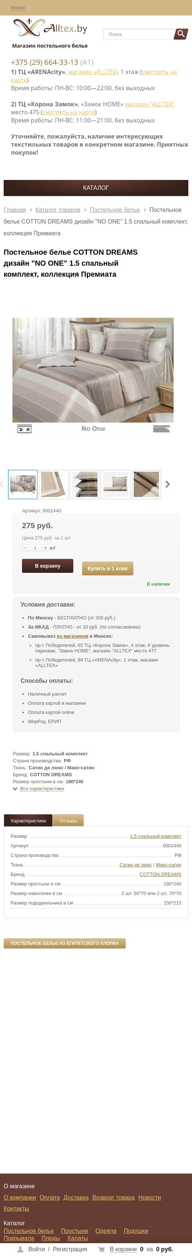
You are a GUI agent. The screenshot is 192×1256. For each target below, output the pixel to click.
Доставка (76, 1197)
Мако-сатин (168, 865)
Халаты (77, 1238)
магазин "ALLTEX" (149, 104)
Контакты (16, 1208)
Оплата (50, 1197)
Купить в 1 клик (108, 568)
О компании (20, 1197)
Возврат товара (113, 1197)
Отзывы (68, 821)
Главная (15, 210)
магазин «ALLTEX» (93, 72)
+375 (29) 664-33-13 (44, 62)
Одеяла (106, 1231)
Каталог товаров (58, 210)
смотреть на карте (69, 112)
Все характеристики (42, 788)
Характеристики (28, 821)
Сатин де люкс (135, 865)
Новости (150, 1197)
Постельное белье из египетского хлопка (65, 943)
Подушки (136, 1231)
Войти (36, 1249)
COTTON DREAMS (160, 874)
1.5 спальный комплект (155, 836)
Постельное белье (115, 210)
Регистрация (70, 1249)
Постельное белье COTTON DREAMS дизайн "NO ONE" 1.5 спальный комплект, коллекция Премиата (96, 221)
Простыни (74, 1231)
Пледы (50, 1238)
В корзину (47, 566)
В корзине (123, 1249)
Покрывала (19, 1238)
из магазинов (72, 636)
